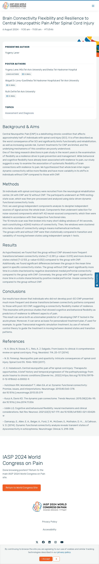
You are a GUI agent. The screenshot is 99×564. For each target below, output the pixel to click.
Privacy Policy (49, 521)
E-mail (28, 74)
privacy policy (64, 552)
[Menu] (93, 5)
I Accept (46, 559)
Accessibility (49, 529)
